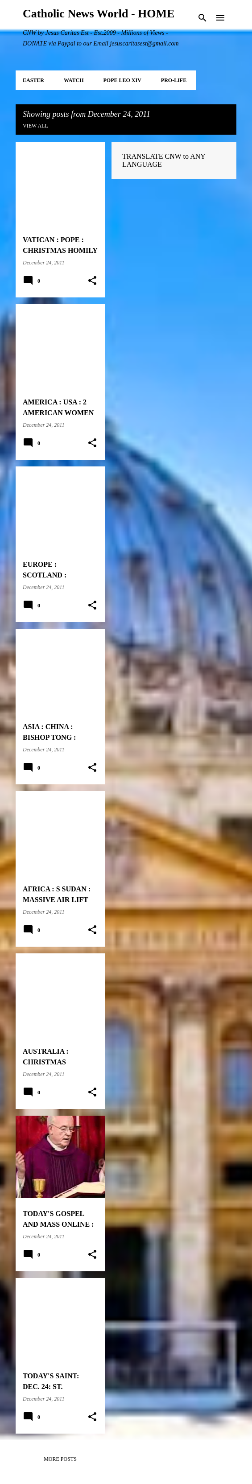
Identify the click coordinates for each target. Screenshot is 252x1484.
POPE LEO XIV (122, 80)
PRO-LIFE (173, 80)
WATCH (73, 80)
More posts (60, 1459)
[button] (92, 281)
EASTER (33, 80)
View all (35, 126)
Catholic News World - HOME (98, 13)
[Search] (202, 18)
